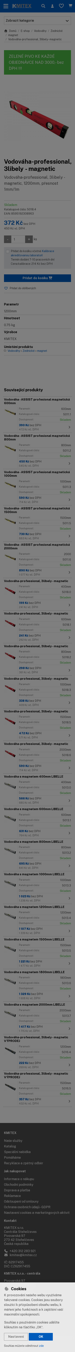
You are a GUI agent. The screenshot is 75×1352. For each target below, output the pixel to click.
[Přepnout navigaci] (6, 6)
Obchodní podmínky (18, 1185)
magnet (13, 35)
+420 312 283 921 (20, 1251)
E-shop (25, 30)
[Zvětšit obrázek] (37, 116)
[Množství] (18, 239)
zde (41, 1345)
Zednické (57, 30)
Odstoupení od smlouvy (21, 1201)
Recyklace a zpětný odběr (23, 1163)
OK (41, 1337)
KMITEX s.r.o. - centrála (22, 1273)
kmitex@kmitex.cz (20, 1255)
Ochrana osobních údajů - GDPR (27, 1207)
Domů (10, 30)
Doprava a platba (17, 1190)
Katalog (10, 1146)
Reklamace (12, 1196)
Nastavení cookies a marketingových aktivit (37, 1213)
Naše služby (13, 1141)
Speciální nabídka (17, 1152)
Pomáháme (12, 1157)
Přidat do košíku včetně (40, 258)
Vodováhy (40, 30)
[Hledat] (43, 6)
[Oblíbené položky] (61, 6)
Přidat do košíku (38, 278)
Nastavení (16, 1337)
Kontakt (10, 1221)
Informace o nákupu (19, 1179)
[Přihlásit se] (52, 6)
